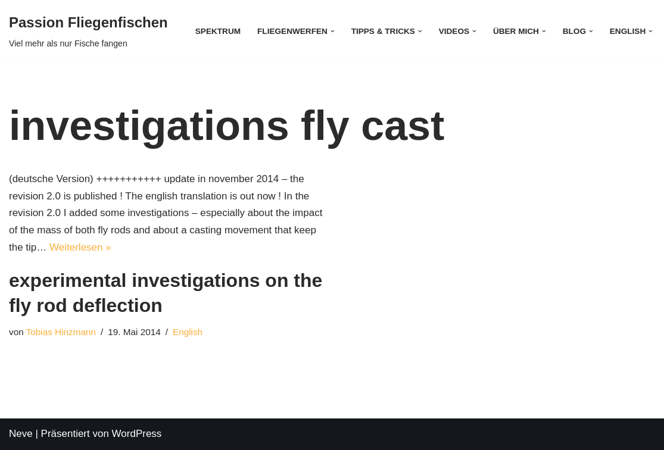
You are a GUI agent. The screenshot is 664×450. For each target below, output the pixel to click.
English (187, 332)
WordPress (137, 433)
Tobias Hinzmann (61, 332)
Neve (21, 433)
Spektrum (218, 31)
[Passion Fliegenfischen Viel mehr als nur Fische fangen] (88, 31)
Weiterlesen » (80, 247)
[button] (333, 31)
